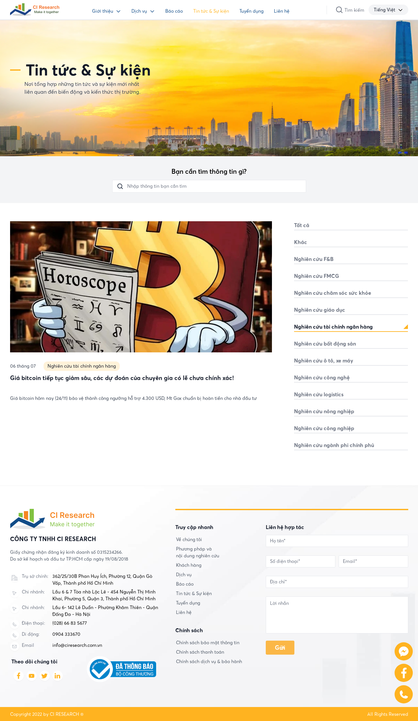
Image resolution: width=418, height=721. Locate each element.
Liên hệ (282, 11)
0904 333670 (66, 634)
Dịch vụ (139, 11)
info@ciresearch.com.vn (77, 645)
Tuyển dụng (251, 11)
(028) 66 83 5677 (69, 623)
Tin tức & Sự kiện (211, 11)
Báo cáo (174, 11)
